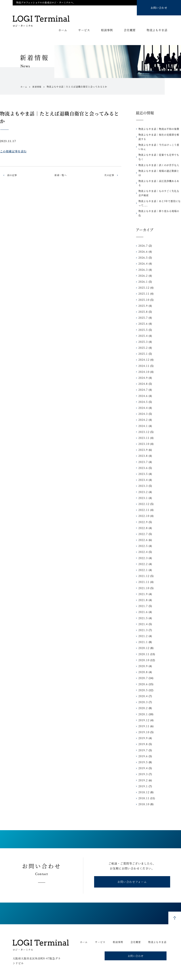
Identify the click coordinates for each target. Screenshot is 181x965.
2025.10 (143, 283)
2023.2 (142, 475)
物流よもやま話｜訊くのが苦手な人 (157, 161)
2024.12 (143, 343)
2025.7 (142, 301)
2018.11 (143, 782)
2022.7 (142, 517)
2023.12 (143, 415)
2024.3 (142, 397)
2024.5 (142, 385)
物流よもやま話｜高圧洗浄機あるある (158, 173)
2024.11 (143, 349)
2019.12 (143, 704)
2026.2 (142, 259)
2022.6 (142, 524)
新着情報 (38, 86)
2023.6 (142, 451)
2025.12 (143, 271)
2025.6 (142, 307)
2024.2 (142, 403)
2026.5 (142, 241)
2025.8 (142, 295)
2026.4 (142, 247)
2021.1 (142, 626)
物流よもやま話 (157, 30)
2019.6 (142, 740)
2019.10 (143, 716)
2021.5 (142, 602)
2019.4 (142, 752)
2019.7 (142, 734)
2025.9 (142, 289)
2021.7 (142, 590)
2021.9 (142, 578)
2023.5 (142, 457)
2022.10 (143, 500)
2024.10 (143, 355)
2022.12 (143, 487)
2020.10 (143, 644)
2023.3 (142, 469)
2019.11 (143, 710)
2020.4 (142, 680)
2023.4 (142, 463)
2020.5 (142, 674)
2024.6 (142, 379)
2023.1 (142, 481)
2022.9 (142, 505)
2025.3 (142, 325)
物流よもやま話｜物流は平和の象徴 (157, 128)
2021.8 (142, 583)
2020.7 (142, 662)
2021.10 (143, 572)
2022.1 (142, 553)
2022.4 (142, 536)
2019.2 (142, 764)
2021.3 (142, 614)
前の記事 (12, 175)
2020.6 (142, 668)
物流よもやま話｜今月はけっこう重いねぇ (159, 147)
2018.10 (143, 788)
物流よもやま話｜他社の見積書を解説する (159, 136)
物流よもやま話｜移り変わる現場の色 (158, 199)
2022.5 (142, 530)
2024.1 (142, 409)
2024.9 (142, 361)
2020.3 (142, 686)
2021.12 (143, 560)
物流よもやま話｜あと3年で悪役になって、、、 (159, 191)
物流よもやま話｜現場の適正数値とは (158, 167)
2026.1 (142, 265)
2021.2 (142, 620)
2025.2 (142, 331)
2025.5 (142, 313)
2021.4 (142, 608)
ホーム (62, 30)
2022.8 (142, 511)
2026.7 (142, 229)
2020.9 (142, 650)
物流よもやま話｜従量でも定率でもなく (159, 155)
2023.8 (142, 439)
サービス (84, 30)
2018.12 (143, 776)
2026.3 (142, 253)
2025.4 (142, 319)
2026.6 (142, 235)
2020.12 (143, 632)
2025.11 (143, 277)
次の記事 (108, 175)
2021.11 (143, 566)
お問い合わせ (159, 7)
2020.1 (142, 698)
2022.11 (143, 494)
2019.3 (142, 758)
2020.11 (143, 638)
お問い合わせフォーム (132, 867)
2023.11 (143, 421)
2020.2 (142, 692)
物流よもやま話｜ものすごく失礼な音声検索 (159, 181)
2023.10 (143, 427)
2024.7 (142, 373)
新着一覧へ (61, 175)
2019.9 (142, 722)
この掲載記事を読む (13, 151)
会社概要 (130, 30)
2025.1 (142, 337)
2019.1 (142, 770)
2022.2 (142, 547)
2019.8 (142, 728)
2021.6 (142, 596)
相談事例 (107, 30)
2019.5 (142, 746)
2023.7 (142, 445)
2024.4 (142, 391)
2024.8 (142, 367)
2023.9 (142, 433)
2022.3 (142, 541)
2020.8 (142, 656)
